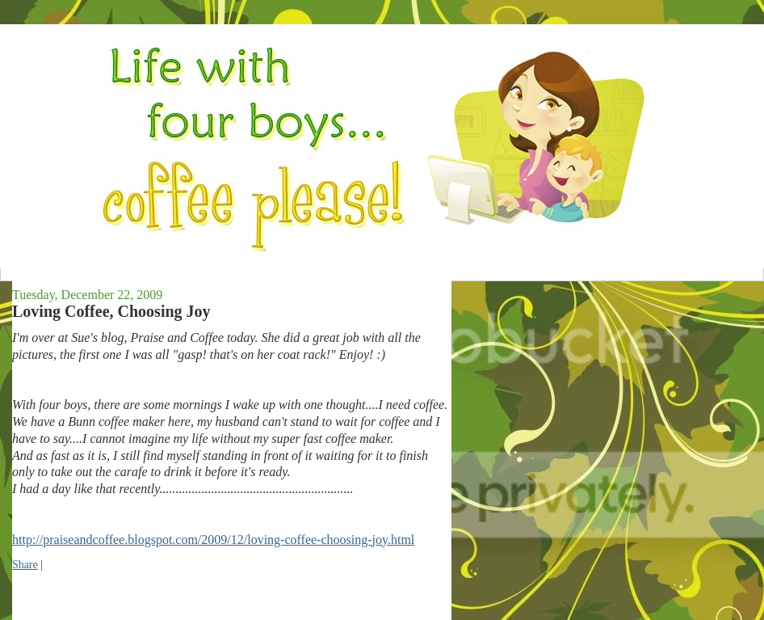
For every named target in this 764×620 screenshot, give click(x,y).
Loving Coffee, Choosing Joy (111, 311)
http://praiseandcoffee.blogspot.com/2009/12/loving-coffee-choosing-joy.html (213, 539)
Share (25, 565)
